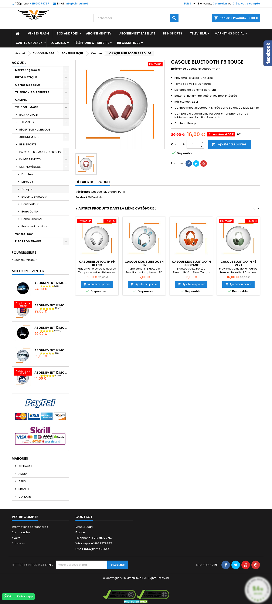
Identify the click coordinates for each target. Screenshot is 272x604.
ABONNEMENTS (29, 137)
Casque (27, 189)
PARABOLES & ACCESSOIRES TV (40, 152)
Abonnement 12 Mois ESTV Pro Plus (50, 350)
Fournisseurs (24, 252)
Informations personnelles (30, 527)
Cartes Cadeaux (29, 43)
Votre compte (25, 516)
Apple (22, 474)
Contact (84, 516)
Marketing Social (229, 33)
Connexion (220, 3)
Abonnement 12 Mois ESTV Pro (50, 327)
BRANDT (23, 489)
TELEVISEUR (198, 33)
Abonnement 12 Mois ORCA (50, 372)
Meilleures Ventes (28, 270)
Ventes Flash (38, 33)
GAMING (21, 100)
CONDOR (24, 497)
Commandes (21, 532)
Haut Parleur (29, 204)
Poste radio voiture (34, 226)
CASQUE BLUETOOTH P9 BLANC (97, 263)
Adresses (18, 543)
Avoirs (16, 538)
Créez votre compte (246, 3)
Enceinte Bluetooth (34, 197)
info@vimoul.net (77, 3)
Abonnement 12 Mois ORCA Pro (50, 305)
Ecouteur (27, 174)
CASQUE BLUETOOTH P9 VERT (238, 263)
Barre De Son (30, 211)
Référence (178, 69)
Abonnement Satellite (137, 33)
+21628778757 (39, 3)
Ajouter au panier (228, 144)
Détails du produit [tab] (92, 181)
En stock (81, 197)
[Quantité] (193, 144)
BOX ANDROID (67, 33)
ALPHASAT (25, 466)
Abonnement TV (98, 33)
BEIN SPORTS (172, 33)
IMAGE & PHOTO (30, 159)
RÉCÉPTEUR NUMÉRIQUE (34, 130)
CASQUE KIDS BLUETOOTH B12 (144, 263)
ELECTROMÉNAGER (28, 241)
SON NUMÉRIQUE (30, 167)
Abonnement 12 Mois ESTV (50, 283)
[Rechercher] (136, 18)
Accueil (19, 62)
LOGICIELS (58, 43)
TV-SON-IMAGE (26, 107)
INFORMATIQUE (128, 43)
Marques (20, 458)
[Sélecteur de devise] (190, 3)
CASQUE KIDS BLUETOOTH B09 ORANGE (191, 263)
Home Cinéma (31, 219)
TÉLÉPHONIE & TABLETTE (91, 43)
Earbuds (27, 182)
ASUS (22, 481)
